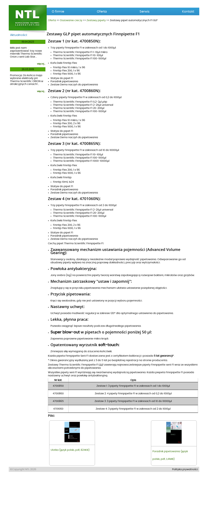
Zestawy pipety (96, 20)
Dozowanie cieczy (71, 20)
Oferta (52, 20)
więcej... (41, 64)
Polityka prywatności (185, 511)
